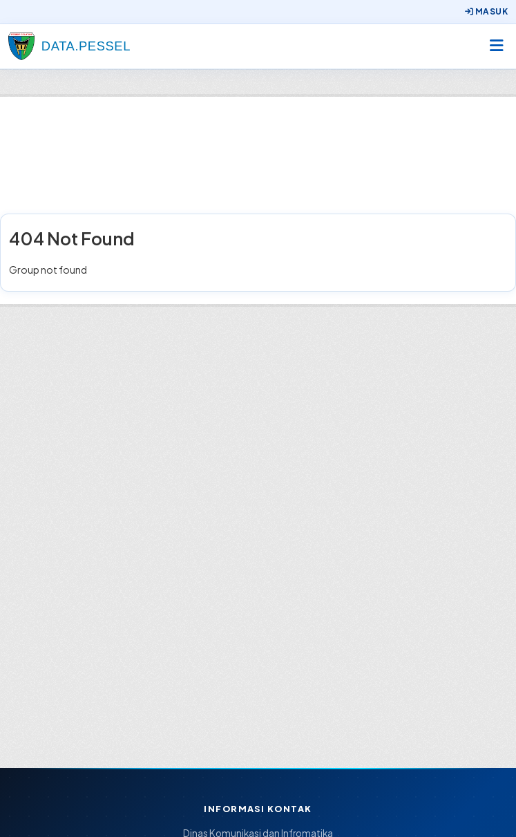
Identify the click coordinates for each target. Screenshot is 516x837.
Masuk (486, 11)
